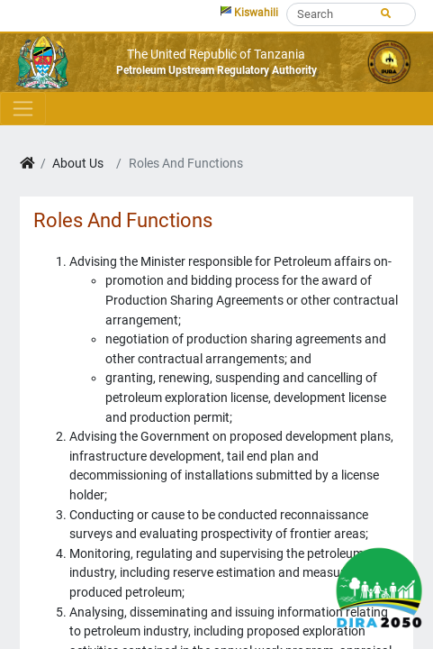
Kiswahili (249, 12)
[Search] (351, 14)
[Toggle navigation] (23, 108)
